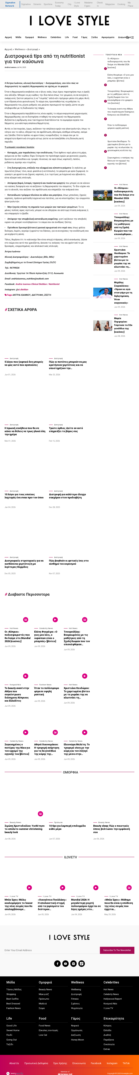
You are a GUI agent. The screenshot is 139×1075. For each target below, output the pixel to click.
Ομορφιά (25, 37)
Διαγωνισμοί (103, 37)
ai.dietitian (23, 289)
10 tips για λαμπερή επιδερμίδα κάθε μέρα (69, 821)
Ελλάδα (107, 1022)
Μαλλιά (43, 995)
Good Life (11, 1017)
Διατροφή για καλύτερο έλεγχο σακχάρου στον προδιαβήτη (66, 495)
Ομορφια (70, 766)
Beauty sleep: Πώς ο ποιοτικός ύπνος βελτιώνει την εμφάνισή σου (113, 821)
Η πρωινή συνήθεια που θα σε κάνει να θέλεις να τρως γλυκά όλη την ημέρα (24, 430)
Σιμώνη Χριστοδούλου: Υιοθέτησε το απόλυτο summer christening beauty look (24, 822)
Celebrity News (46, 628)
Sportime (48, 4)
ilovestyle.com (127, 1065)
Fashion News (45, 682)
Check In (100, 4)
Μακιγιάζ (44, 986)
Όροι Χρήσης (60, 1055)
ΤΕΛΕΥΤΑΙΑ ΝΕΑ (114, 55)
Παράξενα (109, 1031)
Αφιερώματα (89, 37)
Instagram (111, 1055)
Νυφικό (75, 1017)
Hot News (14, 628)
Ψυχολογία (77, 1000)
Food (62, 37)
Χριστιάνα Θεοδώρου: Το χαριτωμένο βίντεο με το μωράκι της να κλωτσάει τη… (76, 689)
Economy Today (59, 4)
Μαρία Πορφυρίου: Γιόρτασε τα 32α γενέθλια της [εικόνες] (123, 325)
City (69, 4)
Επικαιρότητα (114, 1011)
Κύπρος (107, 1017)
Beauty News (15, 817)
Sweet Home (12, 1022)
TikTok (125, 1055)
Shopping (11, 986)
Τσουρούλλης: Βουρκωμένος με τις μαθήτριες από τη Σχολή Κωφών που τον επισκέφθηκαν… (77, 636)
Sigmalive (26, 4)
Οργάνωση (76, 1022)
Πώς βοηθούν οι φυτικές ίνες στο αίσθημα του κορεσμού (67, 561)
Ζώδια (78, 37)
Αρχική (7, 37)
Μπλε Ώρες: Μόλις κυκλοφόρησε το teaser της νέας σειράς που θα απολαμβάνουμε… (19, 897)
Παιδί (9, 1027)
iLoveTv (70, 851)
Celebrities (46, 37)
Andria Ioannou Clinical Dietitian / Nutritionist (37, 284)
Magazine (110, 4)
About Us (15, 1055)
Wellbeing (76, 981)
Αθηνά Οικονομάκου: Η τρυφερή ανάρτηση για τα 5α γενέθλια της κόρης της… (46, 744)
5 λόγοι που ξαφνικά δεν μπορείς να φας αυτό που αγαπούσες (24, 363)
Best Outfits (12, 991)
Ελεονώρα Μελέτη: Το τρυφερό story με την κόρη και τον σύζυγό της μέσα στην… (77, 744)
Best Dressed (13, 995)
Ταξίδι (9, 1036)
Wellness (35, 37)
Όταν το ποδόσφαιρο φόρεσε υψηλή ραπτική (46, 686)
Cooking (121, 4)
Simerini (37, 4)
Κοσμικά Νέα (15, 682)
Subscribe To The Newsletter (117, 942)
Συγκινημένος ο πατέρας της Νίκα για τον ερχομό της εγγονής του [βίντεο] (17, 744)
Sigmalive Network (10, 4)
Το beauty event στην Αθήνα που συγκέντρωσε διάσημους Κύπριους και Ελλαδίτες (18, 691)
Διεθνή (107, 1027)
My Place (130, 4)
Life (55, 37)
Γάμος (69, 37)
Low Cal (43, 1027)
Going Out (11, 1031)
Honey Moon (77, 1031)
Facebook (96, 1055)
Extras (107, 1041)
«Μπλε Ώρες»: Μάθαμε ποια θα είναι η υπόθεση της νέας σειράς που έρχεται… (119, 896)
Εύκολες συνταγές (48, 1022)
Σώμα (42, 1000)
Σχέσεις (75, 995)
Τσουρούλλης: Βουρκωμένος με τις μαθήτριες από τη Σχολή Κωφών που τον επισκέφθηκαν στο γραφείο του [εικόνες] (121, 97)
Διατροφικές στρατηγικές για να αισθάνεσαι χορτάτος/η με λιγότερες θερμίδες (25, 563)
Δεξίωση (76, 1027)
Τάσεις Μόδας (14, 981)
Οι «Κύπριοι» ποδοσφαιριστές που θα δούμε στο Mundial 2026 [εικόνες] (16, 634)
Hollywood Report (113, 991)
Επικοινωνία (79, 1055)
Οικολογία (109, 1036)
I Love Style (77, 4)
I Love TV (14, 890)
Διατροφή (32, 49)
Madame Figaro (88, 4)
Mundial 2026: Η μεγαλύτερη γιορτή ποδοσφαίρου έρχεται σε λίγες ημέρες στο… (86, 897)
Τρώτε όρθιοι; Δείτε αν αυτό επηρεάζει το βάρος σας (64, 429)
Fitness (75, 991)
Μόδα (15, 37)
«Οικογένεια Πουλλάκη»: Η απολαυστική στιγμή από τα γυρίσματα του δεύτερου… (53, 896)
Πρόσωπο (58, 817)
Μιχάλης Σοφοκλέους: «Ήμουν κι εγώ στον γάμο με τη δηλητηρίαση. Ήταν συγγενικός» (123, 292)
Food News (44, 1017)
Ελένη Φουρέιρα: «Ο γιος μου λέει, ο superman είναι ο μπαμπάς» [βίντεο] (45, 634)
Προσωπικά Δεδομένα (37, 1055)
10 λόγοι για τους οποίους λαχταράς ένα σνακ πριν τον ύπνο (24, 495)
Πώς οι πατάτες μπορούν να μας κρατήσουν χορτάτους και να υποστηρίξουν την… (66, 364)
